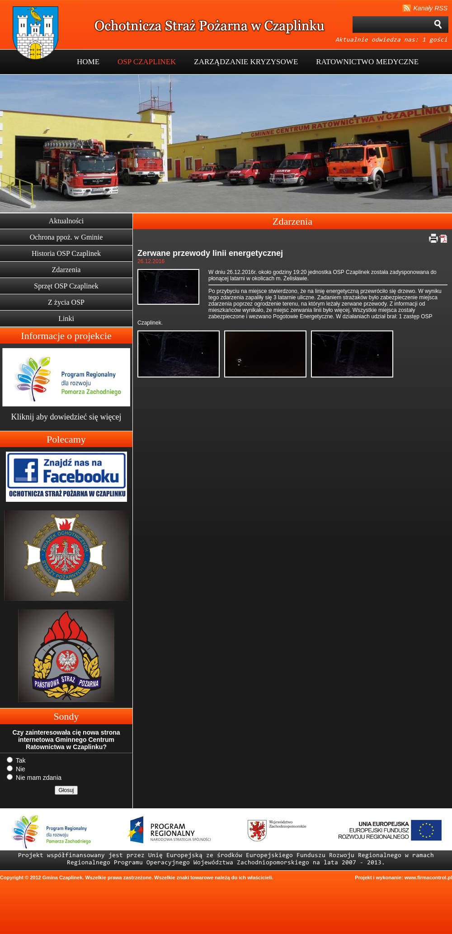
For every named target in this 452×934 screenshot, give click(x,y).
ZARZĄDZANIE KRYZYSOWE (246, 61)
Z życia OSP (66, 302)
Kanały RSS (430, 8)
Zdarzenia (66, 270)
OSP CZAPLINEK (147, 61)
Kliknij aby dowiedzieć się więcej (66, 416)
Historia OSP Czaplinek (66, 253)
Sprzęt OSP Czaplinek (66, 286)
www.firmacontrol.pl (428, 877)
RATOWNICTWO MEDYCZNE (367, 61)
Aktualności (66, 221)
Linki (66, 318)
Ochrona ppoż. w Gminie (66, 237)
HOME (88, 61)
